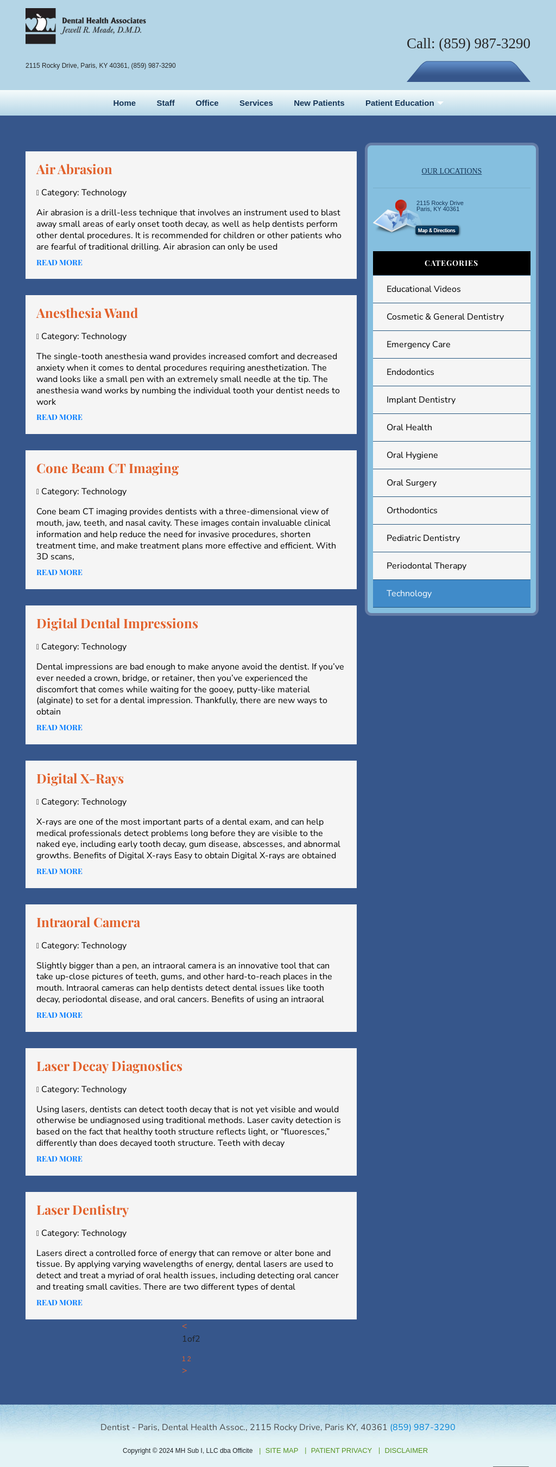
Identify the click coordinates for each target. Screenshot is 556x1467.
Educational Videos (424, 289)
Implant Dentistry (421, 400)
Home (124, 102)
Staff (165, 102)
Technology (409, 593)
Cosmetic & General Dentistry (445, 317)
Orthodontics (412, 510)
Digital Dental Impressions (117, 623)
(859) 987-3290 (484, 43)
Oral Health (409, 427)
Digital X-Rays (80, 778)
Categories (451, 263)
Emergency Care (419, 344)
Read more (59, 262)
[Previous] (184, 1326)
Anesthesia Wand (87, 312)
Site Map (282, 1450)
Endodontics (410, 372)
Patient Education (399, 102)
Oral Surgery (412, 483)
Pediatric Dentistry (423, 538)
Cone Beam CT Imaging (107, 467)
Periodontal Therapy (426, 566)
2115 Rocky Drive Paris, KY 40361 (440, 206)
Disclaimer (406, 1450)
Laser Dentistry (82, 1209)
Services (256, 102)
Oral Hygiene (412, 455)
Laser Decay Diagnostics (109, 1065)
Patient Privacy (341, 1450)
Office (207, 102)
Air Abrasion (74, 168)
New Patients (319, 102)
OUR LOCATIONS (452, 171)
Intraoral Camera (88, 921)
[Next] (184, 1371)
